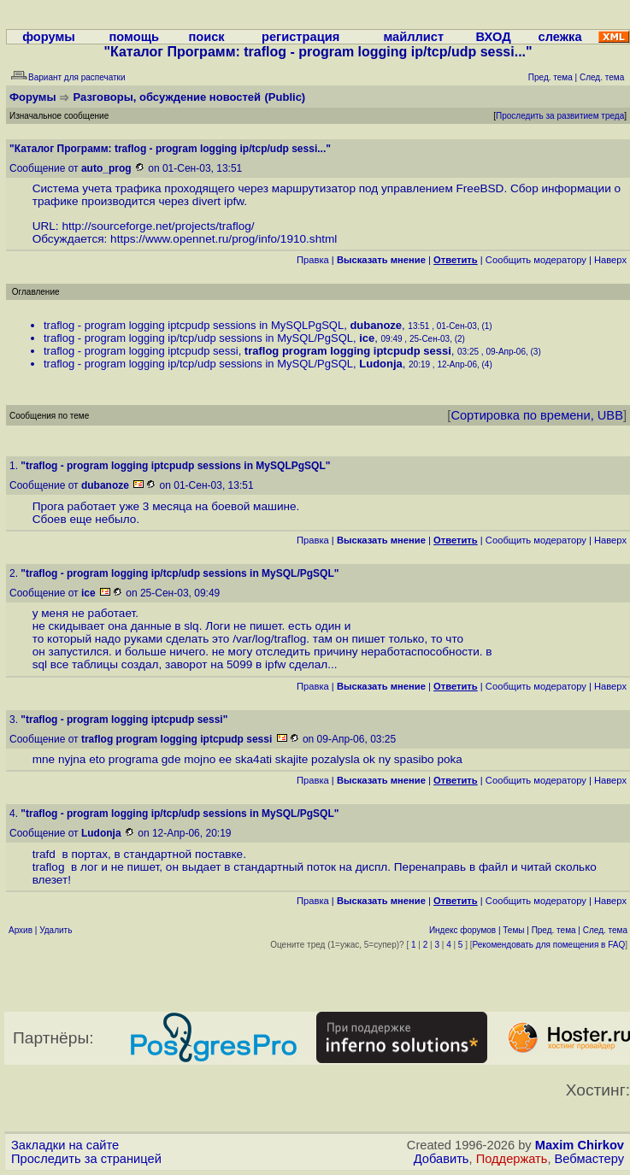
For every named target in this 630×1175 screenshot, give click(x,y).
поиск (206, 37)
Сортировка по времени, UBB (536, 415)
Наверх (610, 260)
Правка (313, 260)
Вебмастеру (589, 1159)
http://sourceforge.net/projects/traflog (156, 226)
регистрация (300, 37)
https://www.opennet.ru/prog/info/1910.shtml (223, 238)
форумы (48, 37)
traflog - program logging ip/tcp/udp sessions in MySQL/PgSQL (198, 338)
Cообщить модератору (536, 260)
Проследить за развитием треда (560, 115)
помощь (134, 37)
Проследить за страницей (86, 1159)
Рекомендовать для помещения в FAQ (549, 944)
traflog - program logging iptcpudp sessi (141, 350)
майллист (413, 37)
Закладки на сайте (65, 1145)
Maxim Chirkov (579, 1145)
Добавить (441, 1159)
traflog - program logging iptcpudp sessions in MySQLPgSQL (194, 325)
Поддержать (512, 1159)
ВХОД (493, 37)
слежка (559, 37)
